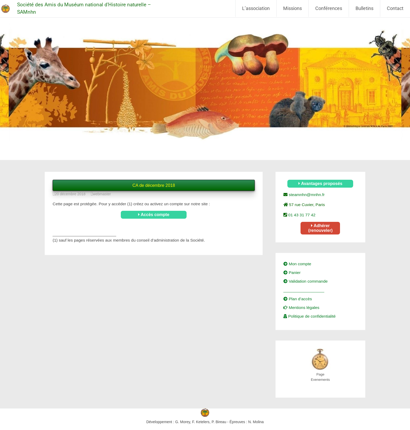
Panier (292, 272)
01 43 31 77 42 (301, 215)
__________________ (303, 290)
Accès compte (153, 214)
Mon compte (297, 264)
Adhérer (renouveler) (320, 228)
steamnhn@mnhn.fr (306, 194)
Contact (395, 8)
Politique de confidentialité (309, 316)
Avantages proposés (320, 183)
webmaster (102, 194)
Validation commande (305, 281)
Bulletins (364, 8)
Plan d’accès (297, 299)
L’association (256, 8)
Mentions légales (301, 307)
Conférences (328, 8)
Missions (292, 8)
